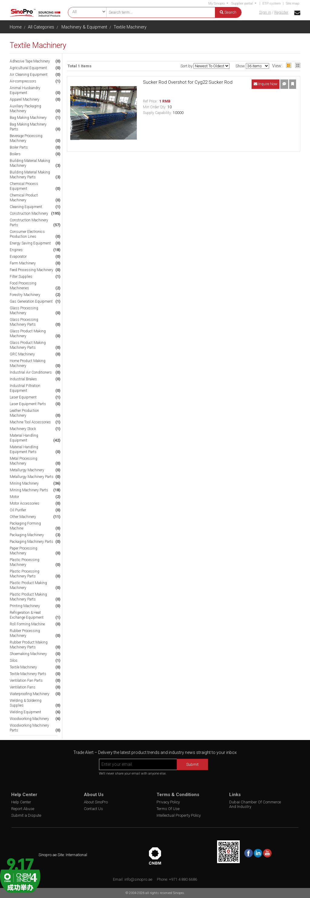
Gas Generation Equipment (31, 301)
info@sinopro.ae (138, 879)
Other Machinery (23, 517)
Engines (16, 250)
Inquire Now (265, 84)
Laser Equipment (23, 397)
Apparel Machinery (24, 99)
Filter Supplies (21, 276)
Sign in (265, 12)
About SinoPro (96, 802)
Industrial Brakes (23, 379)
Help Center (21, 802)
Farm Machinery (23, 263)
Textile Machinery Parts (28, 674)
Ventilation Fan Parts (26, 680)
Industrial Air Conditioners (31, 372)
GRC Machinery (22, 354)
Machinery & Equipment (84, 27)
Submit (192, 764)
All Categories (41, 27)
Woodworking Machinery (29, 719)
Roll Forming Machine (27, 624)
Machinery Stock (23, 429)
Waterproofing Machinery (29, 694)
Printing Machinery (25, 606)
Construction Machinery (29, 213)
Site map (292, 3)
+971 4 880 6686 (183, 879)
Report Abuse (22, 808)
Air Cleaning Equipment (29, 74)
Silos (14, 660)
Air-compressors (23, 81)
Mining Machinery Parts (29, 490)
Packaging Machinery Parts (31, 542)
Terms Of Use (168, 808)
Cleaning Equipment (26, 207)
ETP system (271, 3)
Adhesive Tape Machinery (30, 61)
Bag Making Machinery (28, 118)
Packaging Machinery (27, 535)
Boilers (15, 154)
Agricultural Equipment (28, 68)
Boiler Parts (19, 147)
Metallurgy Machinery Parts (32, 477)
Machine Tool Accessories (30, 422)
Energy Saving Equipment (30, 243)
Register (281, 12)
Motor (14, 497)
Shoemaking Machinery (28, 654)
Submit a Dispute (26, 815)
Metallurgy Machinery (27, 470)
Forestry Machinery (25, 295)
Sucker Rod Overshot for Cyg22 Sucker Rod (187, 82)
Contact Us (93, 808)
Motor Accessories (24, 503)
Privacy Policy (168, 802)
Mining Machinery (24, 483)
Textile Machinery (130, 27)
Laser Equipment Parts (28, 404)
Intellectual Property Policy (179, 815)
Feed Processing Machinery (31, 270)
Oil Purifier (18, 510)
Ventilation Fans (22, 687)
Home (15, 27)
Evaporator (18, 256)
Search (228, 12)
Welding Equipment (25, 712)
